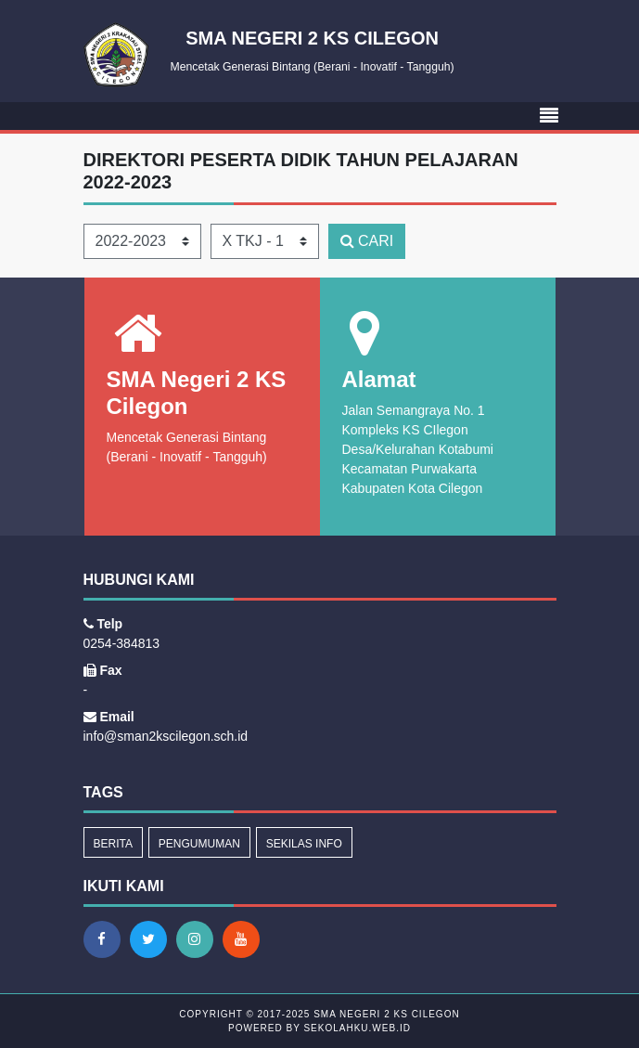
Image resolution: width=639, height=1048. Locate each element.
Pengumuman (199, 843)
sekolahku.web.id (356, 1028)
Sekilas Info (304, 843)
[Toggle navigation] (549, 116)
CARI (367, 241)
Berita (113, 843)
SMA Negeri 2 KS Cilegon (384, 1014)
